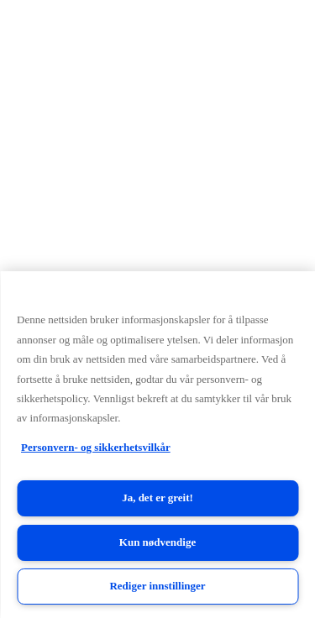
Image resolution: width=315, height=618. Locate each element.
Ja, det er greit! (157, 497)
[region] (157, 444)
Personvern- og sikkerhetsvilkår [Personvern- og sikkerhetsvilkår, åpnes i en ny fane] (96, 447)
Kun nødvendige (157, 542)
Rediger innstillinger (157, 585)
